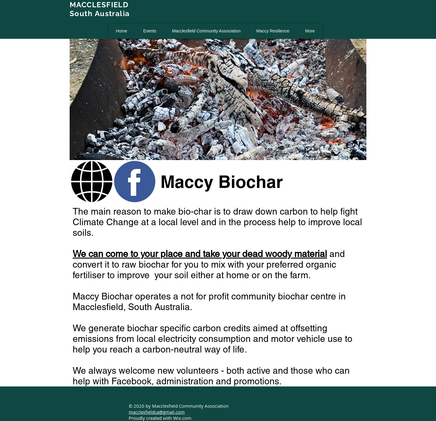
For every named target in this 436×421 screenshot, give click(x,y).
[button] (149, 30)
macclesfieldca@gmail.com (157, 412)
